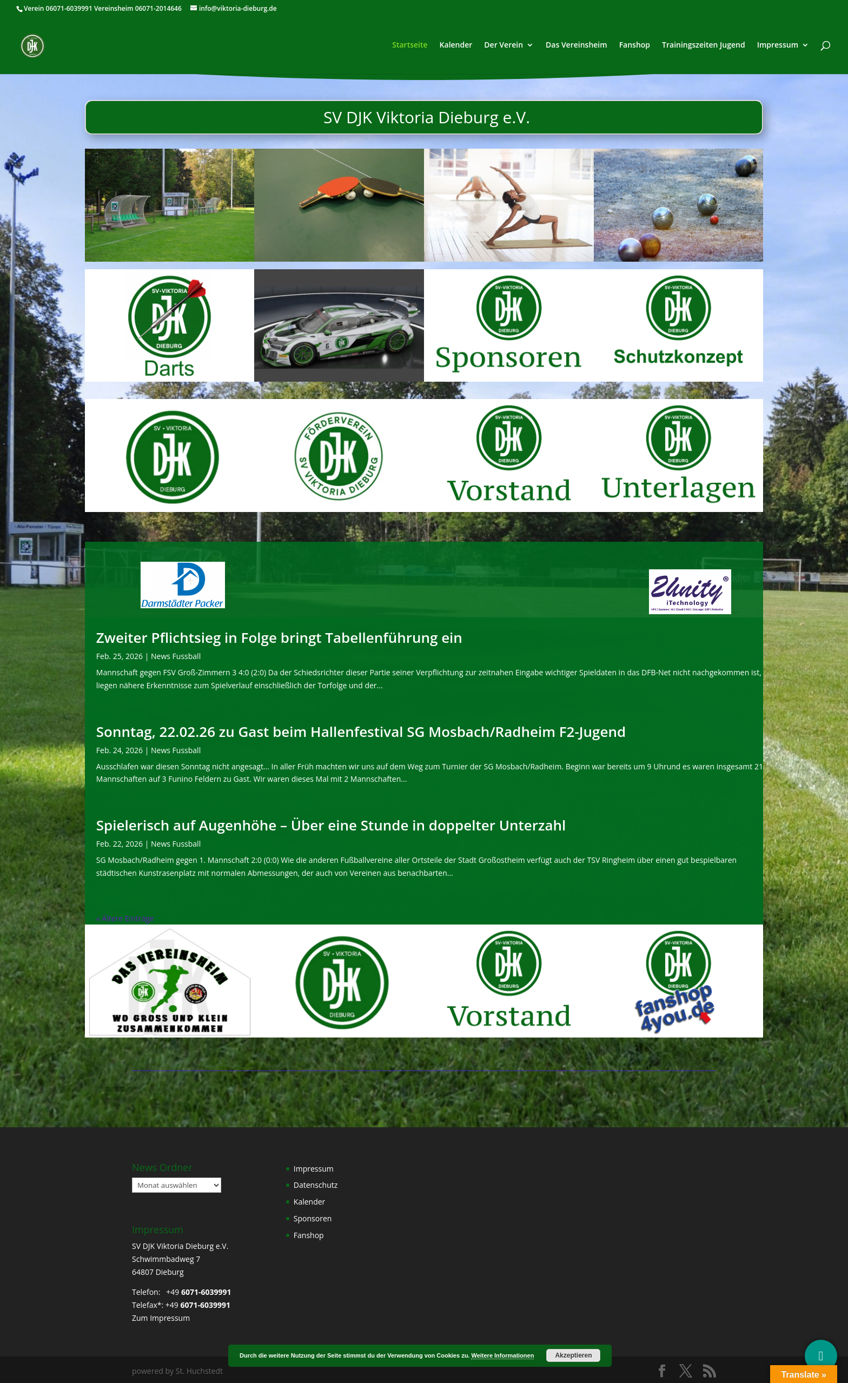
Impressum (777, 46)
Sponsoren (313, 1218)
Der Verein (503, 46)
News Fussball (176, 656)
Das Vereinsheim (576, 46)
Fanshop (634, 46)
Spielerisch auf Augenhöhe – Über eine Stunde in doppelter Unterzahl (331, 825)
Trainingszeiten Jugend (703, 46)
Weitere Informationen (502, 1355)
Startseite (409, 46)
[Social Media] (821, 1356)
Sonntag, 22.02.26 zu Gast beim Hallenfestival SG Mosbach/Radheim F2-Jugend (361, 731)
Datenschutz (315, 1185)
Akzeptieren (573, 1355)
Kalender (456, 46)
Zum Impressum (161, 1318)
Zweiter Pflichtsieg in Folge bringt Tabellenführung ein (279, 637)
